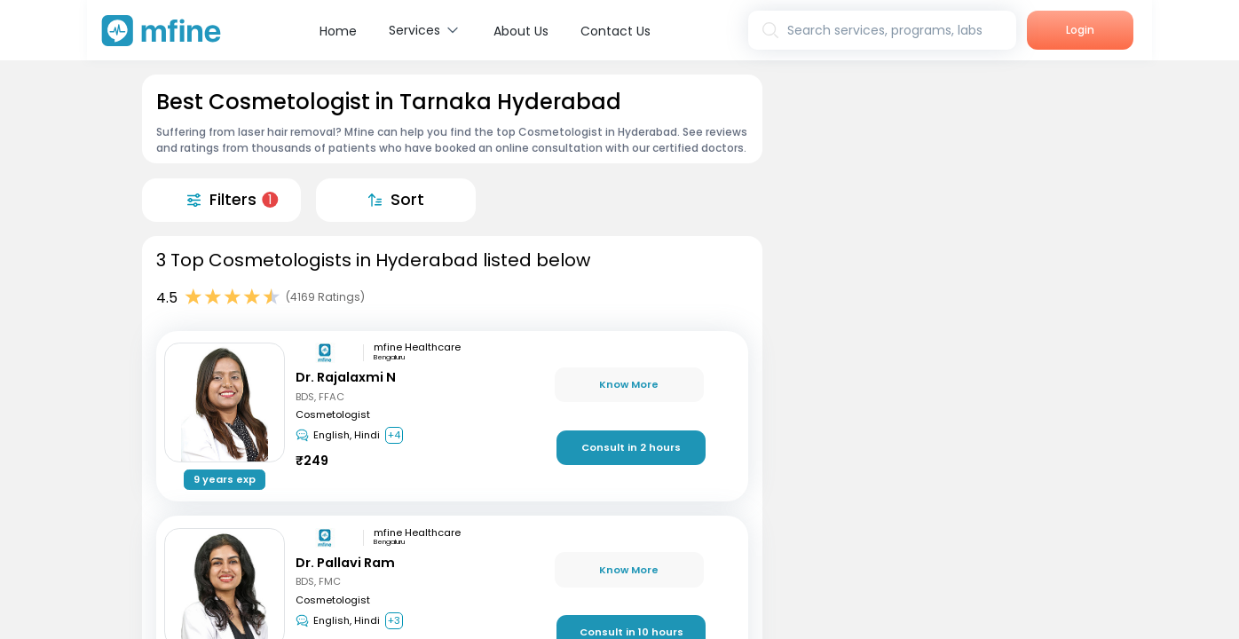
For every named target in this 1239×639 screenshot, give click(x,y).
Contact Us (615, 31)
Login (1080, 29)
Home (338, 31)
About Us (520, 31)
